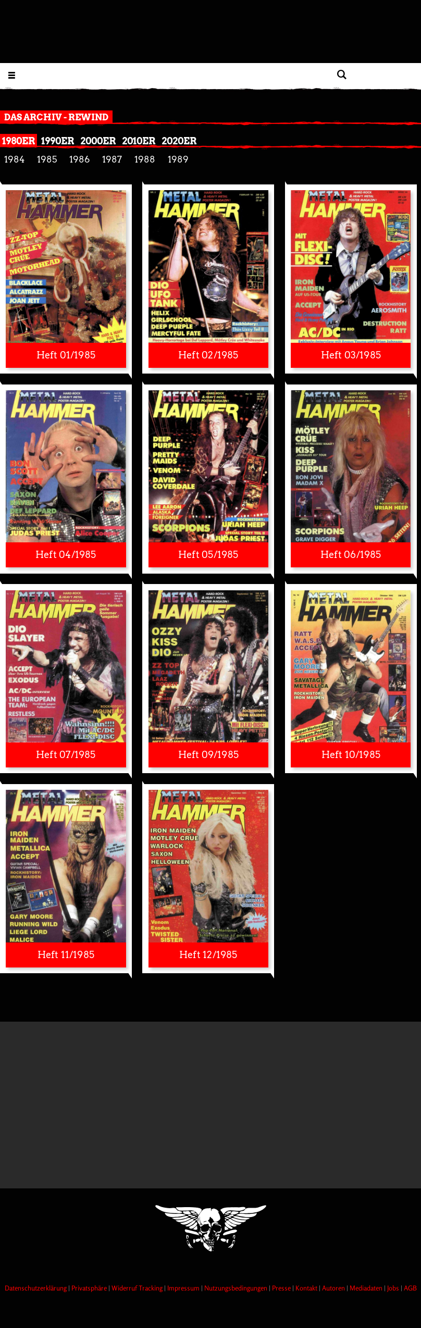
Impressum (184, 1288)
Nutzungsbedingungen (236, 1288)
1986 (79, 159)
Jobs (394, 1288)
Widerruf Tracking (138, 1288)
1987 (112, 159)
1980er (18, 140)
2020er (179, 140)
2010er (138, 140)
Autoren (334, 1288)
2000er (98, 140)
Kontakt (307, 1288)
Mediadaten (367, 1288)
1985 (47, 159)
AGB (410, 1288)
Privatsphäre (89, 1288)
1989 (178, 159)
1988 (144, 159)
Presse (282, 1288)
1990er (57, 140)
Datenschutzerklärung (36, 1288)
